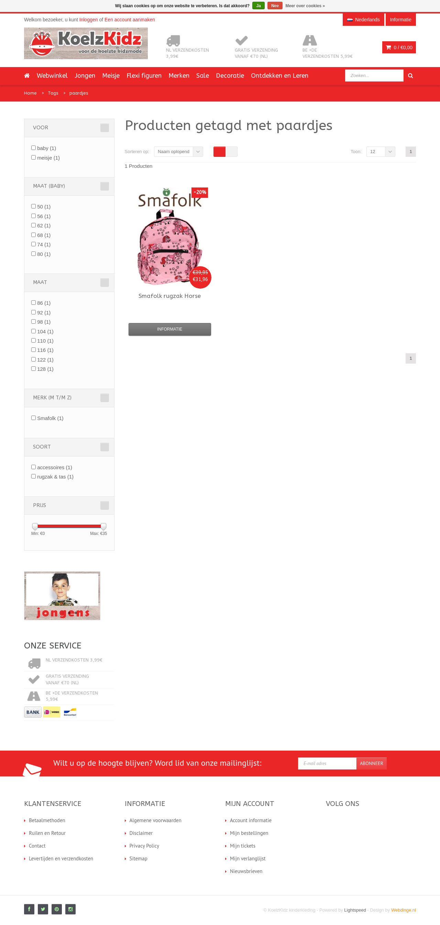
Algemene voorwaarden (156, 820)
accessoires (54, 467)
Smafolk (50, 418)
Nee (275, 5)
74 (44, 244)
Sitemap (138, 858)
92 (44, 312)
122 (45, 360)
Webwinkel (52, 75)
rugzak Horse (170, 295)
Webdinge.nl (403, 910)
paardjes (78, 93)
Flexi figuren (144, 75)
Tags (53, 93)
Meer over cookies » (305, 5)
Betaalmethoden (47, 820)
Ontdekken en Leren (279, 75)
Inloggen (88, 19)
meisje (48, 158)
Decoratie (230, 75)
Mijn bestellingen (249, 833)
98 (44, 322)
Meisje (111, 75)
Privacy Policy (145, 845)
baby (46, 148)
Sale (202, 75)
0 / (399, 47)
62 (44, 225)
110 (45, 341)
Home (30, 93)
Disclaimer (141, 833)
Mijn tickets (242, 845)
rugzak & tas (55, 477)
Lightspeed (355, 910)
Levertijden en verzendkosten (61, 858)
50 (44, 206)
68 (44, 235)
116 (45, 350)
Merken (178, 75)
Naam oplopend (173, 151)
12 (372, 151)
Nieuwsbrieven (246, 871)
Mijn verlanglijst (248, 858)
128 (45, 369)
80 (44, 254)
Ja (258, 5)
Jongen (85, 75)
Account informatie (251, 820)
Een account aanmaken (129, 19)
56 (44, 216)
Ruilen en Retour (47, 833)
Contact (37, 845)
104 (45, 331)
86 (44, 303)
